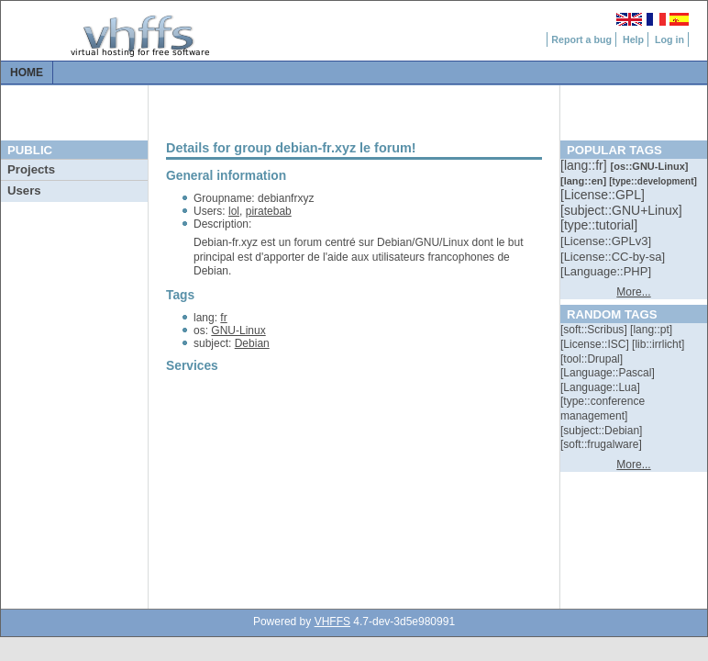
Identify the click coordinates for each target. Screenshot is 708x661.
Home (26, 72)
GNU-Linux (238, 330)
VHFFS (332, 621)
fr (223, 317)
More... (633, 292)
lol (233, 211)
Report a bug (581, 39)
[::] (585, 165)
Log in (669, 39)
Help (633, 39)
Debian (252, 343)
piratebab (269, 211)
